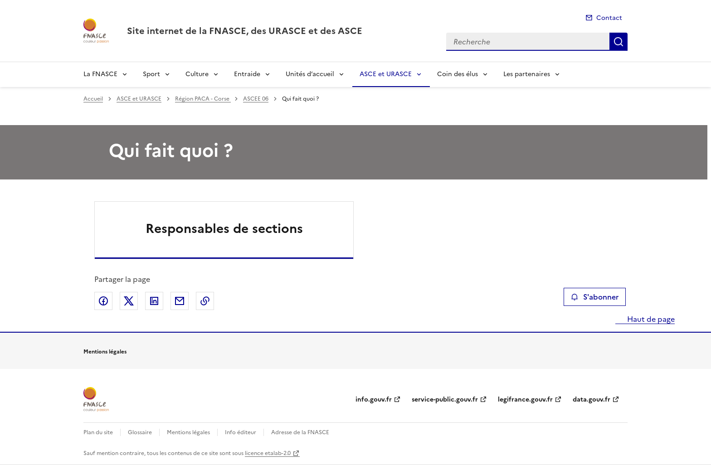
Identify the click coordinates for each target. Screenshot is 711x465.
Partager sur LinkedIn (154, 301)
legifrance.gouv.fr (525, 399)
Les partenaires (526, 74)
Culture (197, 74)
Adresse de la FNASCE (300, 432)
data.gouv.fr (591, 399)
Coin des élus (457, 74)
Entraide (247, 74)
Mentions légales (188, 432)
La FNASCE (100, 74)
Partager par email (179, 301)
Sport (151, 74)
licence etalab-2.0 (268, 453)
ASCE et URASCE (386, 74)
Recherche (618, 42)
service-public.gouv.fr (445, 399)
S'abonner (594, 296)
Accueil (93, 99)
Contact (609, 18)
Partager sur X (129, 301)
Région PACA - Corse (203, 99)
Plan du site (98, 432)
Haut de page (650, 319)
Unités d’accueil (310, 74)
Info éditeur (240, 432)
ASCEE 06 (255, 99)
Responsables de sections (224, 228)
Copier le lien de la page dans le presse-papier (205, 301)
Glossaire (140, 432)
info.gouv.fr (374, 399)
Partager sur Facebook (103, 301)
